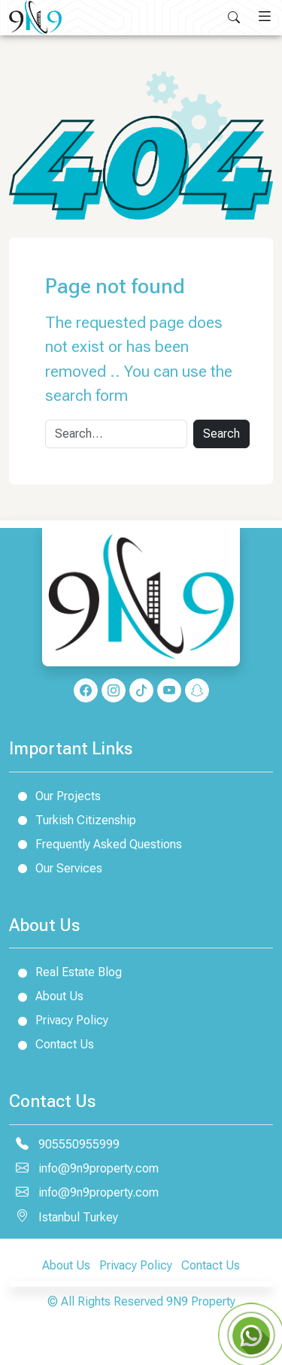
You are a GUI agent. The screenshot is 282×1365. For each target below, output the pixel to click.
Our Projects (55, 795)
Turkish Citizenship (72, 819)
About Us (46, 995)
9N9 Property (200, 1301)
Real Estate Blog (65, 971)
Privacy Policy (58, 1020)
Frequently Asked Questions (95, 844)
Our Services (55, 868)
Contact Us (51, 1044)
